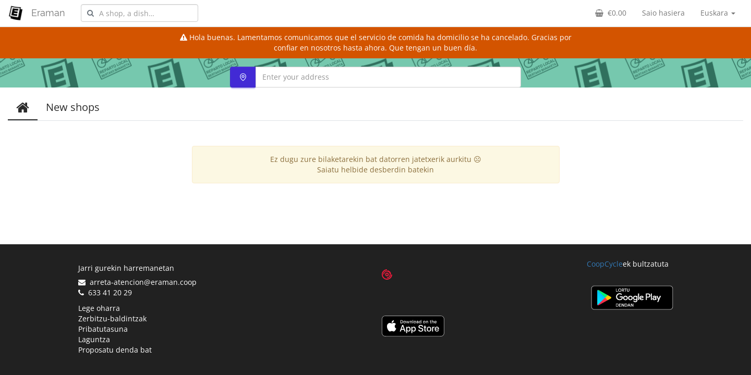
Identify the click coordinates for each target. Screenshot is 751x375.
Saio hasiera (663, 13)
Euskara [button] (717, 13)
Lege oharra (99, 308)
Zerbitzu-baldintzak (112, 318)
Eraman (48, 12)
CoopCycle (605, 264)
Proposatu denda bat (115, 350)
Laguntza (94, 339)
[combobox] (139, 13)
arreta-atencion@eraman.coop (137, 282)
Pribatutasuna (103, 329)
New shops (73, 107)
